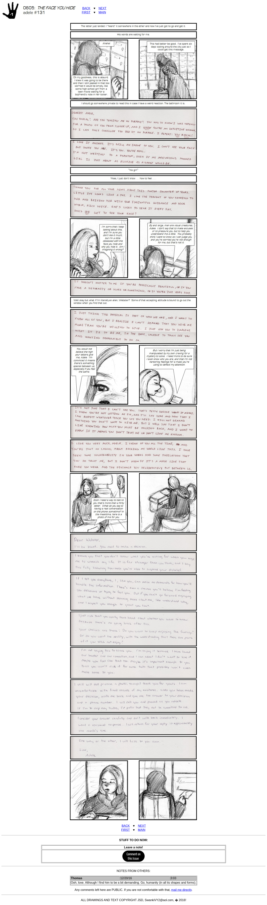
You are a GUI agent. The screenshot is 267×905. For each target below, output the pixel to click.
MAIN (102, 12)
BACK (86, 8)
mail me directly (181, 889)
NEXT (102, 8)
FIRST (86, 12)
